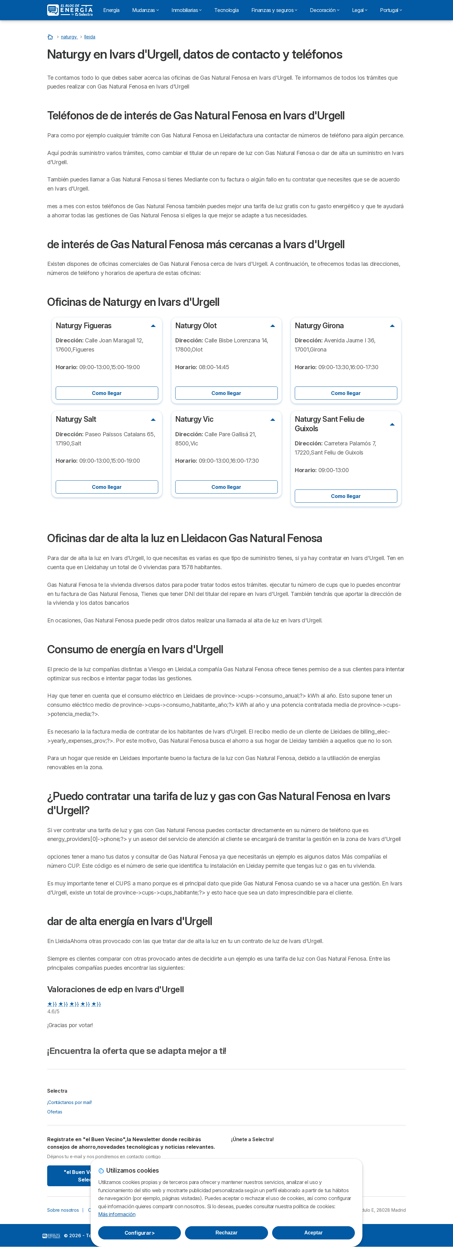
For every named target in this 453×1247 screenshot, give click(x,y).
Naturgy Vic (194, 419)
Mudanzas (145, 10)
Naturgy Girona (319, 325)
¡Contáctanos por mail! (69, 1102)
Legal (359, 10)
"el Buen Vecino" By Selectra (89, 1176)
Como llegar (107, 393)
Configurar (140, 1233)
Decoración (324, 10)
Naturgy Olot (196, 325)
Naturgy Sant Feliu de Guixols (330, 424)
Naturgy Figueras (84, 325)
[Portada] (51, 36)
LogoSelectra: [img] (51, 1236)
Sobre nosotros (63, 1210)
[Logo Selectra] (69, 10)
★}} (52, 1004)
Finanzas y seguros (274, 10)
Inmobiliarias (186, 10)
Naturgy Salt (76, 419)
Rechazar (226, 1232)
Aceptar (313, 1232)
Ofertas (54, 1111)
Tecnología (226, 10)
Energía (111, 10)
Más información (116, 1214)
